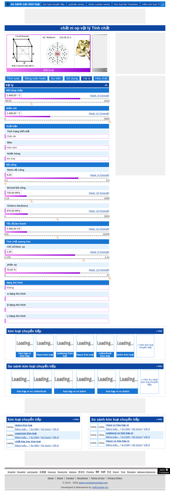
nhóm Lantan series (99, 4)
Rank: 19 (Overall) (99, 211)
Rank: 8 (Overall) (99, 252)
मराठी (103, 472)
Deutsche (62, 472)
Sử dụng (72, 78)
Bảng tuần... (21, 429)
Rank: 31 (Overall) (99, 228)
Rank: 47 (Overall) (99, 113)
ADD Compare (164, 471)
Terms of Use (98, 478)
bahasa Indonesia (146, 472)
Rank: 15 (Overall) (99, 193)
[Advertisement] (85, 16)
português (32, 472)
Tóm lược (13, 78)
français (52, 472)
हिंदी (97, 472)
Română (131, 472)
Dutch (116, 472)
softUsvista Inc (100, 487)
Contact (70, 478)
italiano (73, 472)
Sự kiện (56, 78)
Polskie (90, 472)
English (11, 472)
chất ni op (48, 69)
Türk (123, 472)
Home (51, 478)
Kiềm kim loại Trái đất (154, 4)
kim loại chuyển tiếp (54, 4)
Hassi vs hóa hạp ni (117, 441)
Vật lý (86, 78)
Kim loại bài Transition (126, 4)
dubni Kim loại (23, 425)
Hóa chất (101, 78)
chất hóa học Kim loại (28, 441)
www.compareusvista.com (93, 482)
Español (21, 472)
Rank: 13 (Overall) (99, 270)
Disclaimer (82, 478)
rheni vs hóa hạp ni (117, 425)
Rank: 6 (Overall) (99, 95)
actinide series (76, 4)
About (60, 478)
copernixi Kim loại (26, 433)
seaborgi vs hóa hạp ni (119, 433)
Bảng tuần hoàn (35, 78)
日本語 (43, 472)
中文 (109, 472)
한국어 (81, 472)
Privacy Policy (115, 478)
